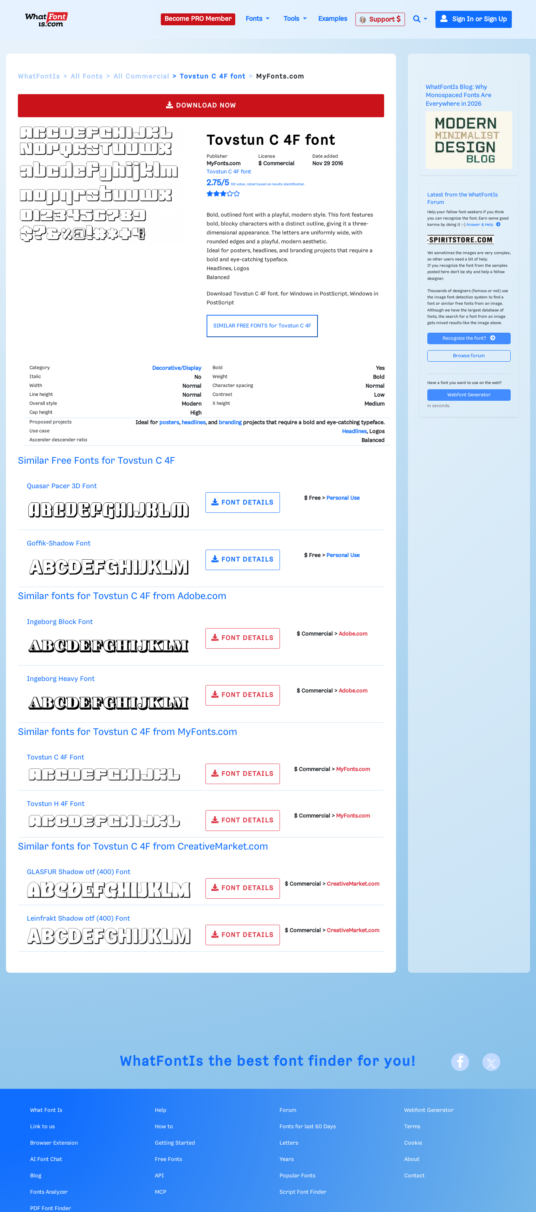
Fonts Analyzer (49, 1192)
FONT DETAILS (242, 502)
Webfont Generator (469, 395)
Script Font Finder (303, 1192)
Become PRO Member (198, 19)
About (411, 1160)
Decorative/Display (176, 368)
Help (160, 1110)
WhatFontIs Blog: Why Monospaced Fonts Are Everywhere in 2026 (458, 95)
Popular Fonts (297, 1176)
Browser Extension (54, 1143)
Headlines (354, 432)
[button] (420, 19)
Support (380, 19)
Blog (35, 1176)
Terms (412, 1127)
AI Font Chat (46, 1160)
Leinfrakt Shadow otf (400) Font (78, 918)
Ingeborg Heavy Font (61, 678)
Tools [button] (292, 19)
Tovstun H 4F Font (55, 804)
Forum (288, 1110)
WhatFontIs (39, 76)
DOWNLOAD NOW (201, 105)
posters (169, 423)
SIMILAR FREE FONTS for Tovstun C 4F (262, 326)
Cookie (413, 1143)
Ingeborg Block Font (60, 622)
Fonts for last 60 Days (308, 1127)
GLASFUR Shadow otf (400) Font (78, 872)
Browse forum (469, 356)
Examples (332, 19)
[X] (491, 1062)
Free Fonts (168, 1160)
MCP (160, 1192)
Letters (289, 1143)
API (159, 1176)
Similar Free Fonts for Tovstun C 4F (96, 461)
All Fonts (87, 76)
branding (230, 423)
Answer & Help (483, 225)
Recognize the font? (469, 338)
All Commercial (141, 76)
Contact (414, 1176)
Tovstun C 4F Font (55, 757)
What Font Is (46, 1110)
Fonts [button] (255, 19)
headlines (193, 423)
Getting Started (175, 1143)
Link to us (42, 1127)
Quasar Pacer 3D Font (62, 486)
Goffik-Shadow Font (58, 543)
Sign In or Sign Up (473, 19)
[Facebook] (460, 1062)
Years (287, 1160)
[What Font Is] (46, 19)
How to (164, 1127)
